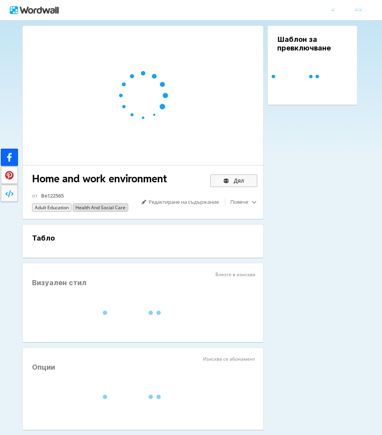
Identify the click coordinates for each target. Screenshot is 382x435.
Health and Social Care (100, 207)
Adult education (52, 207)
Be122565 (52, 195)
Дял (234, 180)
